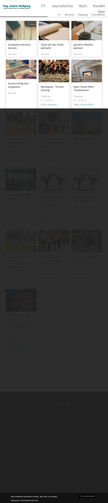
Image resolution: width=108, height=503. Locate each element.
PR (43, 6)
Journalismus (62, 6)
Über (101, 12)
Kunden (99, 6)
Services (69, 14)
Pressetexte (98, 14)
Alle (59, 14)
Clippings (83, 14)
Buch (83, 6)
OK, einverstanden (87, 496)
